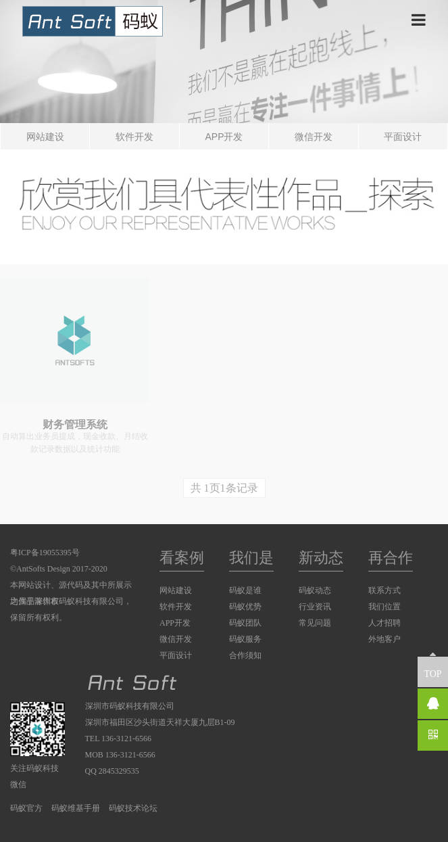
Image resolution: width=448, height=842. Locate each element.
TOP (432, 668)
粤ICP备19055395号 (45, 552)
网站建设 (45, 136)
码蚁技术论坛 (133, 808)
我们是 (251, 557)
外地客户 (384, 639)
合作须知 (245, 655)
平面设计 (403, 136)
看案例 (181, 557)
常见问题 (315, 623)
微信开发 (313, 136)
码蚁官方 (26, 808)
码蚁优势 (245, 606)
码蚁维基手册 (75, 808)
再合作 (390, 557)
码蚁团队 (245, 623)
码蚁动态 (315, 590)
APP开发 (224, 136)
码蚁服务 (245, 639)
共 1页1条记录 (224, 488)
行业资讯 (315, 606)
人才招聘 (384, 623)
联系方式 (384, 590)
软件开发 (134, 136)
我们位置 (384, 606)
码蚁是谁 (245, 590)
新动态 (321, 557)
